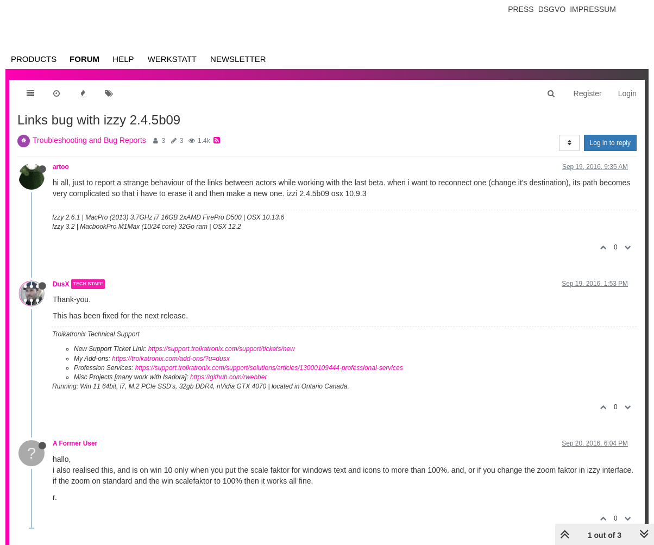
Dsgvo (552, 9)
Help (123, 59)
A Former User (75, 443)
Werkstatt (172, 59)
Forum (84, 59)
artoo (61, 167)
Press (520, 9)
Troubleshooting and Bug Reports (89, 140)
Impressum (593, 9)
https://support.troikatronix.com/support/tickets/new (221, 349)
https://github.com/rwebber (228, 377)
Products (33, 59)
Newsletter (238, 59)
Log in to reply (610, 143)
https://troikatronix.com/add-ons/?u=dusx (170, 358)
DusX (61, 284)
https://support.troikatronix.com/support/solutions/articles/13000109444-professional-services (269, 368)
